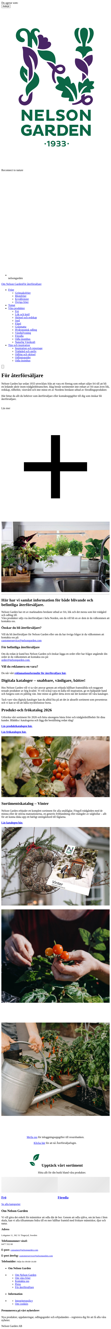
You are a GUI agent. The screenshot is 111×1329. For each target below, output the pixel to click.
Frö (17, 311)
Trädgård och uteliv (26, 351)
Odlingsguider (23, 357)
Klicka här (39, 1143)
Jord (17, 320)
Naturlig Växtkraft (25, 342)
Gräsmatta (20, 326)
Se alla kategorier (10, 1204)
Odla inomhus (22, 339)
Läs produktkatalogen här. (16, 726)
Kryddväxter (22, 299)
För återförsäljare (32, 284)
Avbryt (6, 6)
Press (18, 1284)
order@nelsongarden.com (15, 660)
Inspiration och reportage (29, 348)
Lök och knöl (22, 314)
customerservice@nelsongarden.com (21, 640)
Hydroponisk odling (26, 329)
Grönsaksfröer (23, 292)
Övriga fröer (22, 302)
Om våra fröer (23, 1278)
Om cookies (21, 1303)
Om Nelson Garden (12, 284)
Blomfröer (20, 295)
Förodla (19, 335)
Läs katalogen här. (12, 822)
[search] (2, 366)
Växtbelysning (23, 332)
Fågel (18, 323)
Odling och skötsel (25, 354)
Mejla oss (32, 1137)
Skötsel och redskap (26, 317)
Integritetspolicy (24, 1300)
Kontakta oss (22, 1281)
